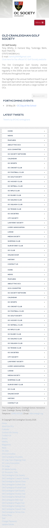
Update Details (8, 524)
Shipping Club (14, 241)
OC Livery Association (10, 463)
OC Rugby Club (14, 196)
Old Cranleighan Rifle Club (12, 500)
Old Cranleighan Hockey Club (13, 494)
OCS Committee (14, 150)
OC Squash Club (15, 205)
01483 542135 (16, 414)
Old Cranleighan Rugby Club (13, 503)
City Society (13, 218)
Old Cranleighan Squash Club (14, 509)
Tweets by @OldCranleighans (16, 119)
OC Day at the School (26, 105)
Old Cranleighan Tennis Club (13, 512)
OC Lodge (6, 466)
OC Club (11, 251)
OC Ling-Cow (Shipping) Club (14, 460)
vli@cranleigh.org (36, 414)
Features (12, 140)
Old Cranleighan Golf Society (13, 491)
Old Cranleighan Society (19, 29)
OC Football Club (16, 173)
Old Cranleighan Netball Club (13, 497)
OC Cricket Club (15, 168)
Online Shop (13, 255)
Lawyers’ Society (15, 223)
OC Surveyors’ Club (10, 472)
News (10, 136)
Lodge (10, 232)
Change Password (9, 521)
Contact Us (13, 264)
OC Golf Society (15, 177)
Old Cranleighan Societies (12, 457)
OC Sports (12, 163)
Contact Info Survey (10, 432)
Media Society (14, 237)
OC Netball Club (15, 186)
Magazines (6, 445)
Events (4, 439)
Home (10, 131)
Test (3, 518)
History (11, 260)
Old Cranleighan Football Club (14, 488)
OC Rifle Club (13, 191)
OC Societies (13, 214)
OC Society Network (17, 154)
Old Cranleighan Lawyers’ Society (15, 478)
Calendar (12, 159)
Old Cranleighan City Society (13, 475)
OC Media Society (9, 469)
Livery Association (16, 228)
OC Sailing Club (15, 200)
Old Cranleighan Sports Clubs (14, 481)
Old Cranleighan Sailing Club (13, 506)
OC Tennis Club (14, 209)
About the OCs (14, 145)
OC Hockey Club (15, 182)
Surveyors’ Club (15, 246)
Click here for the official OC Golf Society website (24, 59)
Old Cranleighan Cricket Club (13, 485)
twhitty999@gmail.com (20, 56)
